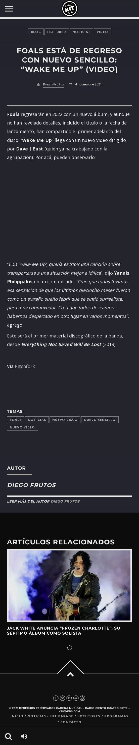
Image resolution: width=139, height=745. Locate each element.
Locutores (89, 716)
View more (69, 585)
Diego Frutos (53, 84)
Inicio (17, 716)
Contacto (70, 722)
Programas (116, 716)
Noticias (37, 420)
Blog (36, 32)
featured (56, 32)
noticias (81, 32)
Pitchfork (25, 366)
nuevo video (22, 427)
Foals (16, 420)
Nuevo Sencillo (100, 420)
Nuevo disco (65, 420)
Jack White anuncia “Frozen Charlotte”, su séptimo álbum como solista (63, 631)
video (102, 32)
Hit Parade (61, 716)
